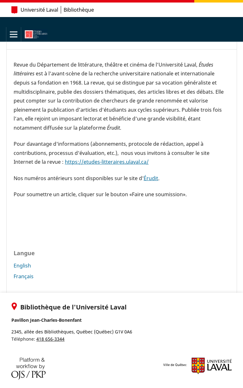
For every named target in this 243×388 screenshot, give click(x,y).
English (22, 265)
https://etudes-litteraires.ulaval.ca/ (107, 161)
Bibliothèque (79, 9)
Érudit (151, 178)
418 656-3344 (50, 339)
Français (24, 276)
